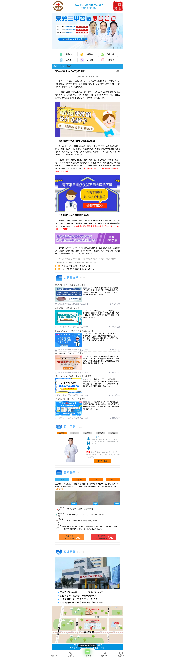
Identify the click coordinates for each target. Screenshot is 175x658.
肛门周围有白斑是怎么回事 (67, 308)
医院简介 (69, 54)
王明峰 (87, 433)
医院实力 (69, 60)
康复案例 (111, 60)
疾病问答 (68, 66)
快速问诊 (102, 461)
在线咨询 (87, 652)
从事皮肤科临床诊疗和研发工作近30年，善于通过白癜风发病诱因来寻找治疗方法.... (105, 441)
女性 (96, 480)
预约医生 (104, 654)
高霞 (113, 433)
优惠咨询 (121, 654)
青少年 (79, 480)
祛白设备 (90, 60)
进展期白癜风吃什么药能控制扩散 (70, 399)
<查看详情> (60, 489)
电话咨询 (71, 654)
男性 (112, 480)
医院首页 (54, 654)
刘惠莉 (74, 433)
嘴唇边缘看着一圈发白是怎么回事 (70, 285)
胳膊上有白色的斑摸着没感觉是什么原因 (73, 376)
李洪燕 (100, 433)
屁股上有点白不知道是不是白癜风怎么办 (78, 269)
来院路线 (90, 54)
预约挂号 (111, 54)
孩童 (62, 480)
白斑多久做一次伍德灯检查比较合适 (71, 353)
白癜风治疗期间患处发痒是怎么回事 (76, 266)
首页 (60, 66)
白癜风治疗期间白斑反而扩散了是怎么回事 (74, 331)
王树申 (62, 433)
